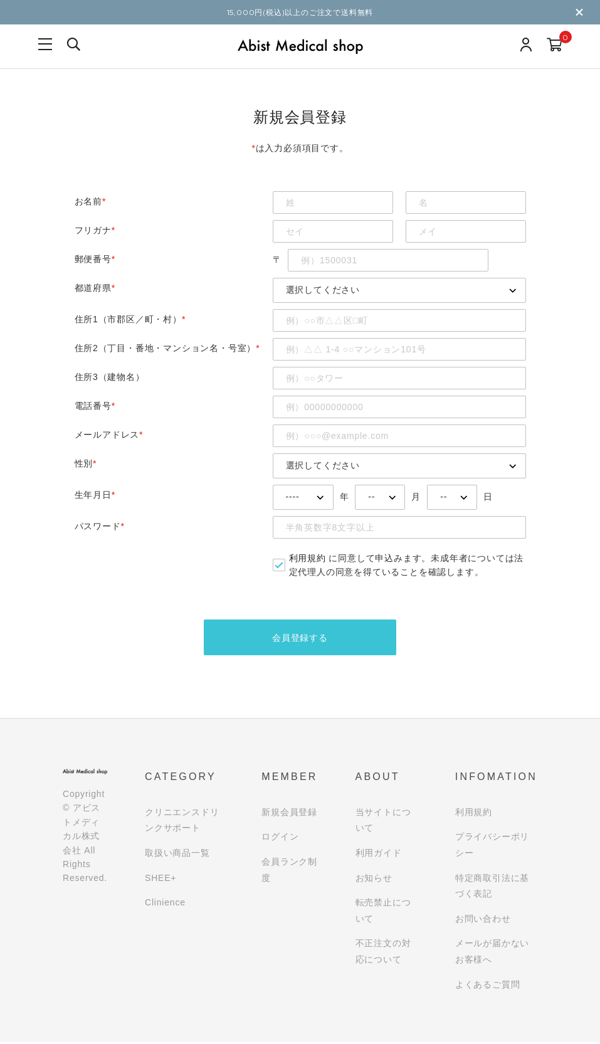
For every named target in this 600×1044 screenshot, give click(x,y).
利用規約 (307, 558)
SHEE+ (160, 880)
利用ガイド (378, 855)
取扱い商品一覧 (177, 855)
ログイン (279, 839)
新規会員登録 (289, 814)
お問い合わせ (483, 920)
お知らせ (373, 880)
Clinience (165, 904)
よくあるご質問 (487, 986)
